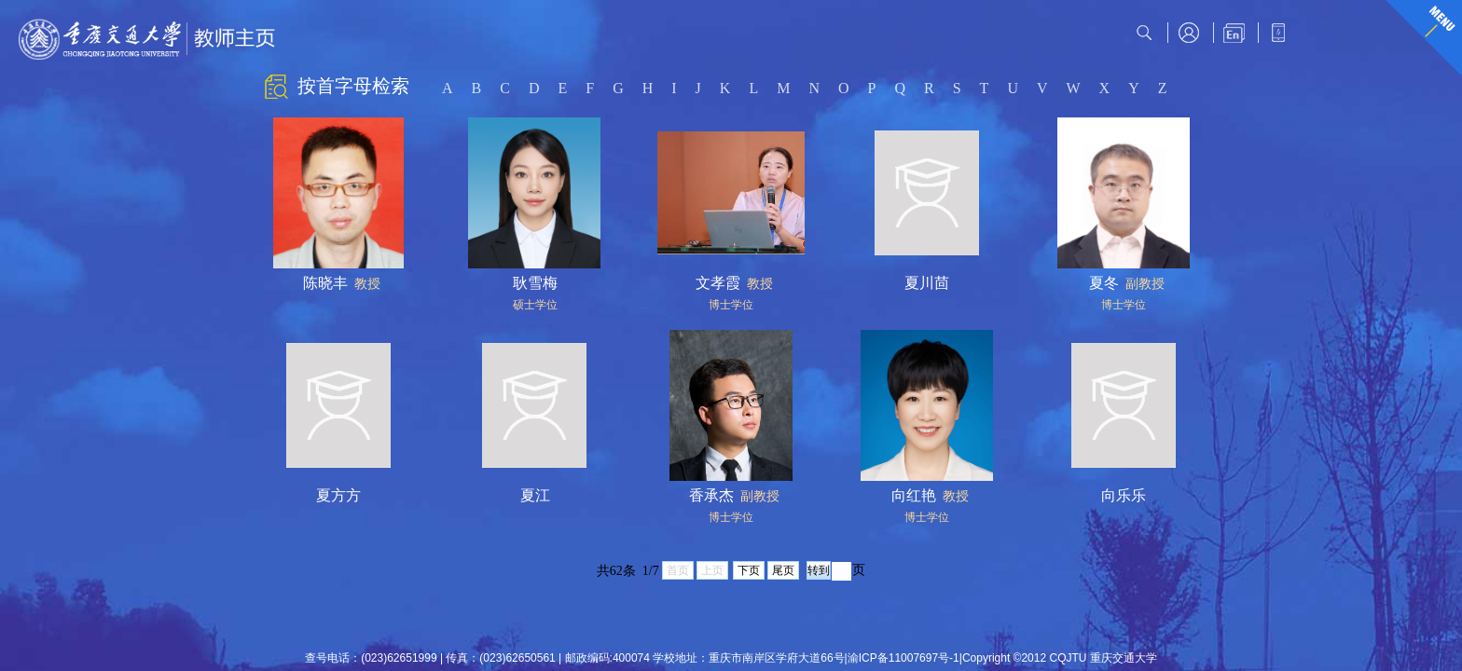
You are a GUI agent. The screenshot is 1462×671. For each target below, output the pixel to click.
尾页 (783, 570)
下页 (749, 570)
